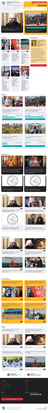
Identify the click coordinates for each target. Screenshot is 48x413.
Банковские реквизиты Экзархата (6, 396)
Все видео (43, 326)
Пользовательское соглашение (42, 408)
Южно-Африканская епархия (7, 9)
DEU (40, 3)
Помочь (11, 5)
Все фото (43, 279)
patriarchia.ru (13, 374)
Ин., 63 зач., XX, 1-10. (40, 59)
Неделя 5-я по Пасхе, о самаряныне (41, 45)
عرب (42, 3)
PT (46, 3)
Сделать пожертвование (38, 65)
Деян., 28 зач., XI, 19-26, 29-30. (37, 60)
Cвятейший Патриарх (5, 7)
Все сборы (43, 94)
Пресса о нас (20, 5)
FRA (36, 3)
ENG (34, 3)
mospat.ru (32, 374)
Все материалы (42, 237)
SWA (38, 3)
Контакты (2, 394)
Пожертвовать (35, 27)
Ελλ (44, 3)
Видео (24, 5)
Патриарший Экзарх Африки (15, 7)
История (14, 9)
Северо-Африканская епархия (26, 7)
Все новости (25, 37)
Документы (15, 5)
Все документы (42, 154)
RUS (32, 3)
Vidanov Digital (44, 409)
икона (38, 46)
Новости (8, 5)
